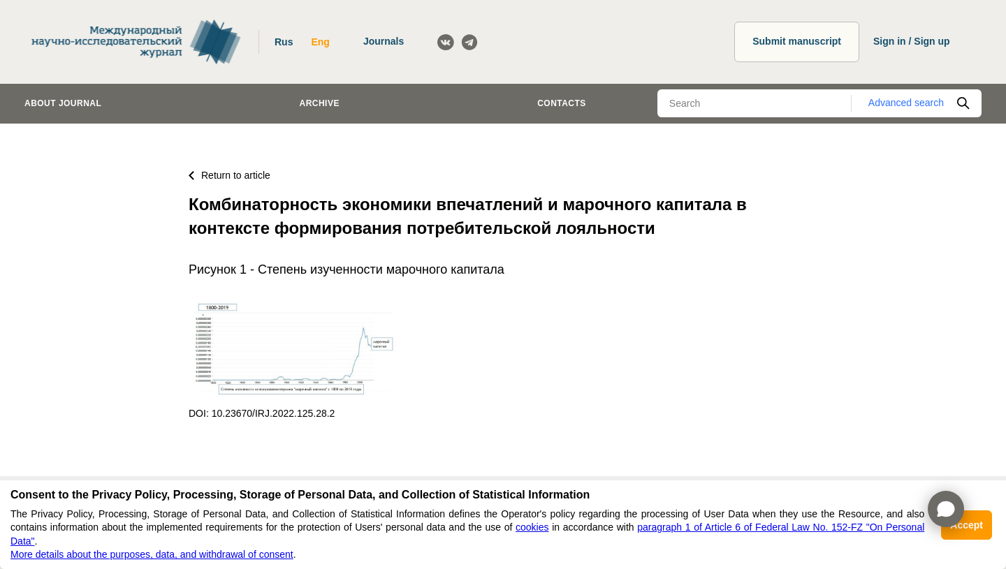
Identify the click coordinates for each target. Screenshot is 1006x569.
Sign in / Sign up (911, 41)
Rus (284, 41)
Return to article (229, 175)
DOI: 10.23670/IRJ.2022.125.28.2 (262, 413)
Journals (383, 41)
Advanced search (906, 102)
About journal (62, 103)
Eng (320, 41)
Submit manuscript (796, 41)
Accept (966, 525)
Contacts (561, 103)
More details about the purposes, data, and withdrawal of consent (151, 554)
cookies (532, 527)
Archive (320, 103)
